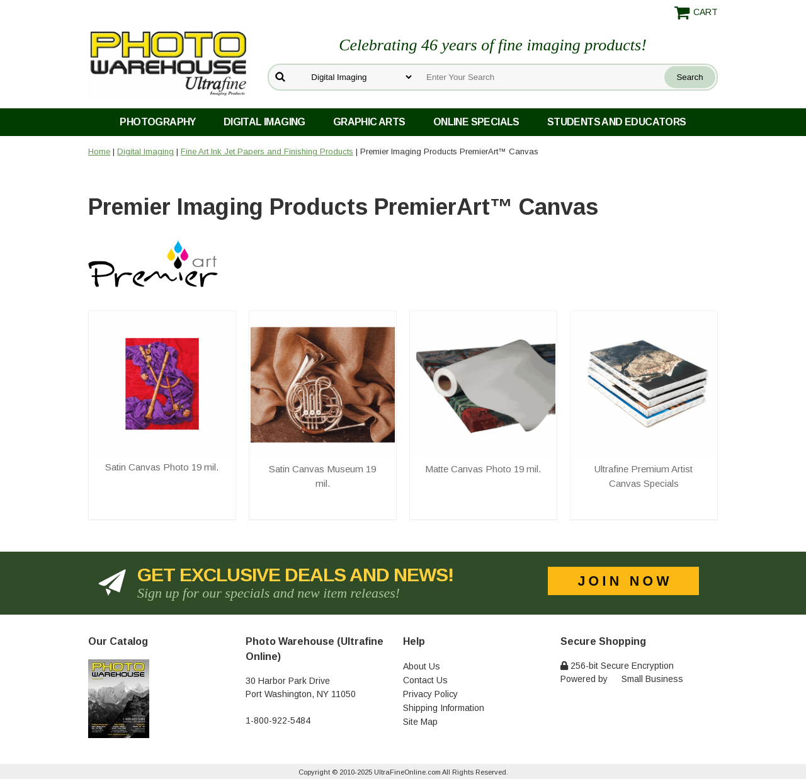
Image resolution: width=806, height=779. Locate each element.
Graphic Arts (369, 122)
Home (99, 151)
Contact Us (425, 680)
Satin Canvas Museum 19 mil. (322, 476)
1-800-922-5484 (278, 720)
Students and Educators (616, 122)
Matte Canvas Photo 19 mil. (483, 468)
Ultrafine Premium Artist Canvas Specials (643, 476)
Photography (157, 122)
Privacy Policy (430, 694)
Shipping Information (443, 708)
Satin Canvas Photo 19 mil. (162, 467)
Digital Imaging (264, 122)
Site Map (420, 722)
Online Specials (476, 122)
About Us (421, 666)
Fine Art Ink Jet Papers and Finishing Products (267, 151)
